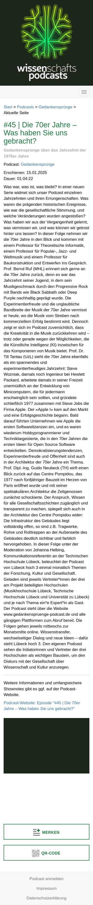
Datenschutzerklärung (46, 898)
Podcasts (25, 107)
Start (8, 107)
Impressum (46, 888)
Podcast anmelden (46, 879)
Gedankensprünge (55, 107)
